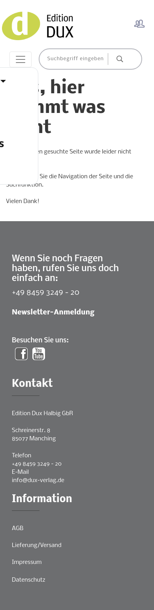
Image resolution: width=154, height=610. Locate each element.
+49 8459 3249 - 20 (45, 292)
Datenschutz (28, 580)
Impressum (26, 562)
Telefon (21, 456)
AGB (17, 528)
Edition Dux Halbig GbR (42, 413)
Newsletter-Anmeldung (53, 312)
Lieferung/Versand (37, 545)
